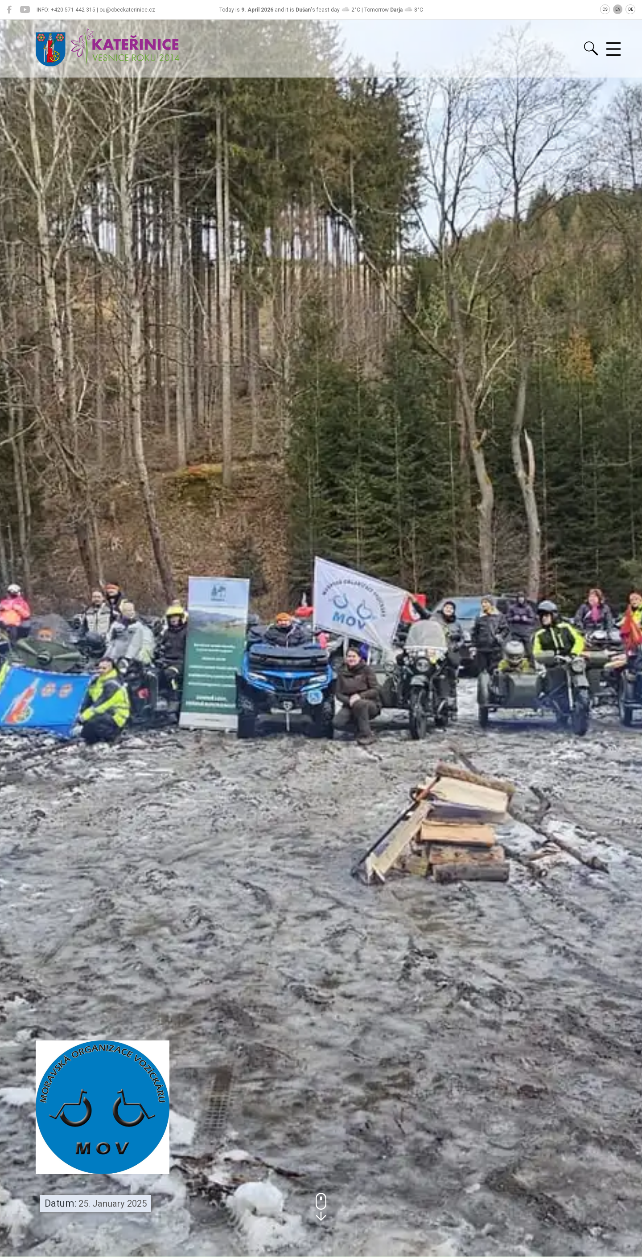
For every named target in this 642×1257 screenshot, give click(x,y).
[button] (321, 1207)
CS (605, 9)
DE (630, 9)
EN (618, 9)
